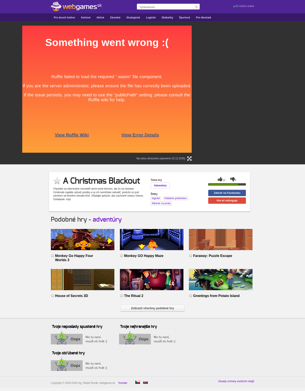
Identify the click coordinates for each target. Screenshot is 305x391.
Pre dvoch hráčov (64, 17)
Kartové (86, 17)
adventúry (107, 219)
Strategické (133, 17)
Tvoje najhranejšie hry (138, 327)
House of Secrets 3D (71, 296)
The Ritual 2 (133, 296)
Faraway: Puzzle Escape (212, 256)
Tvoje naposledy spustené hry (77, 327)
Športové (184, 17)
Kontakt (123, 382)
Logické (150, 17)
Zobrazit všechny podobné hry (152, 308)
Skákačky (167, 17)
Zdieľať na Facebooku (227, 192)
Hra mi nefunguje (227, 200)
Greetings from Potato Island (216, 296)
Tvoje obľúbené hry (68, 353)
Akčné (100, 17)
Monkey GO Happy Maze (144, 256)
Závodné (115, 17)
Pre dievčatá (203, 17)
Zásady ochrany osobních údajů (236, 381)
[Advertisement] (251, 89)
